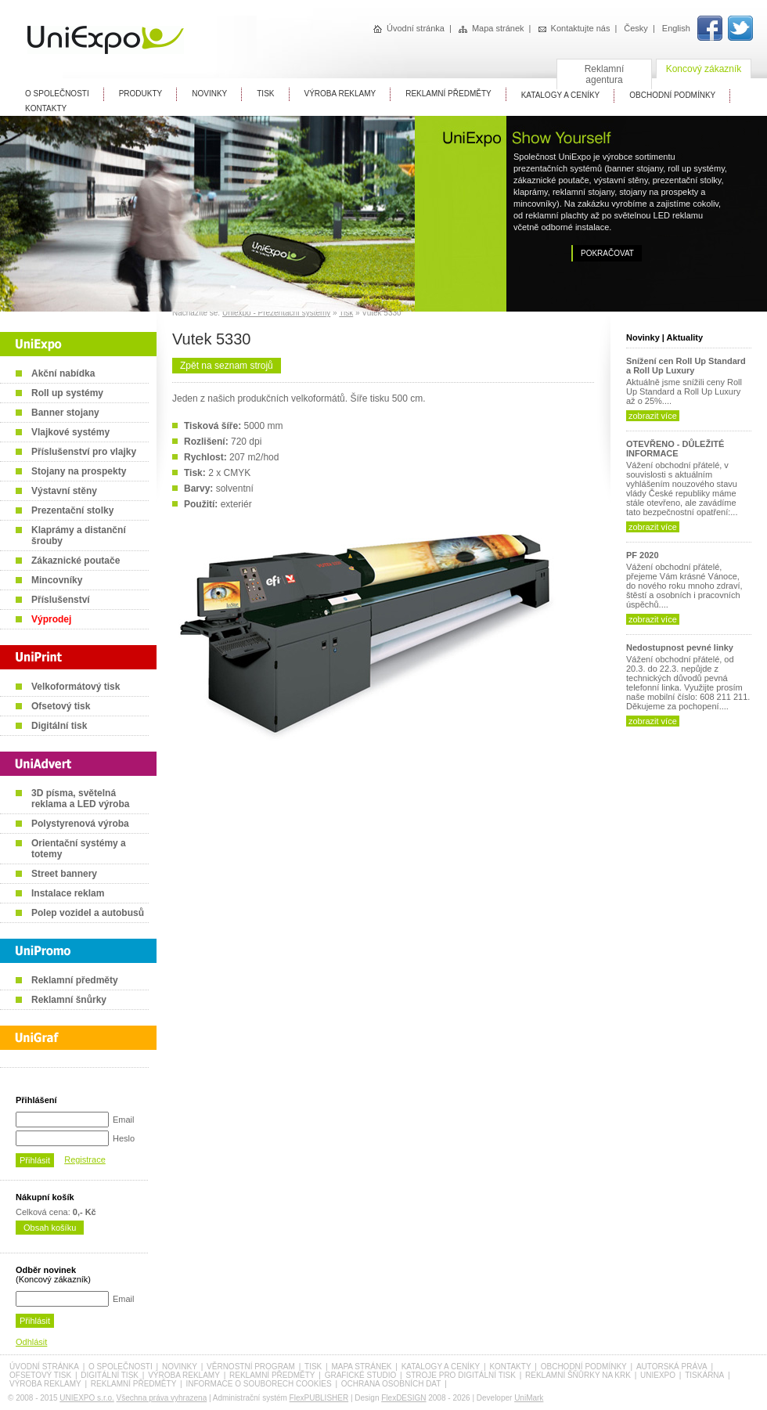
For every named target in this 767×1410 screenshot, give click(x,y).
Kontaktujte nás (574, 28)
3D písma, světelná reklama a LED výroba (80, 799)
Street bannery (64, 873)
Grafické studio (361, 1375)
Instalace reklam (67, 893)
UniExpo (657, 1375)
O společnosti (120, 1366)
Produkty (141, 93)
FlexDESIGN (403, 1398)
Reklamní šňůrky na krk (578, 1375)
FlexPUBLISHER (319, 1398)
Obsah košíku (49, 1227)
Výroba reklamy (340, 93)
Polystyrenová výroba (80, 823)
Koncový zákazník (704, 68)
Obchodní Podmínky (672, 95)
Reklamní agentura (605, 74)
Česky (636, 28)
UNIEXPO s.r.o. (86, 1398)
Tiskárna (704, 1375)
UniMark (528, 1398)
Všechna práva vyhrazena (162, 1398)
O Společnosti (57, 93)
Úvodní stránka (409, 28)
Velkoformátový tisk (75, 686)
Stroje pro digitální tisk (460, 1375)
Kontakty (46, 108)
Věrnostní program (251, 1366)
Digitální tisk (59, 725)
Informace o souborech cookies (258, 1383)
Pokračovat (607, 253)
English (676, 28)
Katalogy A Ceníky (560, 95)
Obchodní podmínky (584, 1366)
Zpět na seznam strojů (226, 365)
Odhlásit (31, 1342)
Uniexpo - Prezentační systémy (276, 312)
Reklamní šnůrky (68, 999)
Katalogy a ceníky (441, 1366)
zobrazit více (652, 415)
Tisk (346, 312)
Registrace (85, 1159)
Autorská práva (672, 1366)
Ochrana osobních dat (391, 1383)
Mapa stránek (491, 28)
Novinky (209, 93)
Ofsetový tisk (60, 706)
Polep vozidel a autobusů (87, 912)
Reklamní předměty (74, 980)
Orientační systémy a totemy (78, 849)
